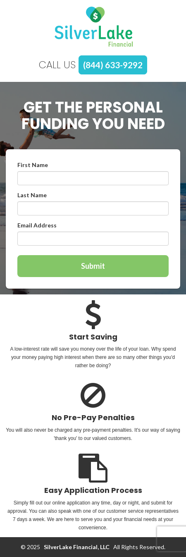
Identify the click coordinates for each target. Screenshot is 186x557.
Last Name (32, 194)
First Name (32, 164)
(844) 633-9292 (113, 65)
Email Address (37, 225)
